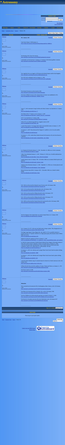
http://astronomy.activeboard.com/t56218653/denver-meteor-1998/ (35, 271)
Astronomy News (9, 30)
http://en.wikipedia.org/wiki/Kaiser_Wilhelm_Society (32, 96)
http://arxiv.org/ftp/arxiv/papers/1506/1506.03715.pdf (32, 229)
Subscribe (59, 319)
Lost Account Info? (58, 24)
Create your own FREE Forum (28, 328)
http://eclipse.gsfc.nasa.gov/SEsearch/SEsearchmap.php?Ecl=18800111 (36, 43)
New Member (60, 23)
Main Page (5, 27)
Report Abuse (32, 329)
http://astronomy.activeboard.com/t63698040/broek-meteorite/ (34, 300)
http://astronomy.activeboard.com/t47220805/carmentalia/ (33, 61)
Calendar (46, 27)
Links (19, 27)
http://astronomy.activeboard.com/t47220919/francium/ (33, 92)
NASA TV (25, 27)
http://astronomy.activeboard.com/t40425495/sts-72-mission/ (34, 119)
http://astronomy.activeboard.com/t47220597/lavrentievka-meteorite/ (36, 288)
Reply (60, 33)
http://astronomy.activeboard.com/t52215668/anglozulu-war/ (34, 74)
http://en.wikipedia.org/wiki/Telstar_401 (29, 123)
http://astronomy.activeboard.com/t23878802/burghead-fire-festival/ (35, 57)
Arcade (52, 27)
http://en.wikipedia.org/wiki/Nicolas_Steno (30, 172)
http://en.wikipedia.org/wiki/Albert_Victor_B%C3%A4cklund (34, 157)
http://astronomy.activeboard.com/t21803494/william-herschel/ (34, 267)
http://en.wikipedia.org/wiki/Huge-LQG (29, 236)
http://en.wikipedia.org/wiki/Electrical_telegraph (31, 216)
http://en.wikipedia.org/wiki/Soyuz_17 (29, 111)
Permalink (50, 37)
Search (12, 27)
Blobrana (4, 36)
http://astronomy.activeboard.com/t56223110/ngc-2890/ (33, 202)
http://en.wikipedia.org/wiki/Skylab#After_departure (32, 127)
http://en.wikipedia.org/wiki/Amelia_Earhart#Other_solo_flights (35, 138)
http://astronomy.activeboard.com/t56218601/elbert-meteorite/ (34, 292)
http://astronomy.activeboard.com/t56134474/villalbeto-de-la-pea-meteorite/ (37, 296)
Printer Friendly (58, 37)
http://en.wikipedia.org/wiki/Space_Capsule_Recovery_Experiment (35, 115)
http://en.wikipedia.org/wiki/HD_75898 (29, 252)
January (16, 30)
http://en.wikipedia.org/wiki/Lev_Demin (29, 151)
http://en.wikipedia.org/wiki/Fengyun (29, 132)
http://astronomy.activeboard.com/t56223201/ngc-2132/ (33, 190)
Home (3, 30)
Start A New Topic (53, 33)
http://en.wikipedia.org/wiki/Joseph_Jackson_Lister (32, 162)
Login (60, 20)
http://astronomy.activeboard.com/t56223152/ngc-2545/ (33, 194)
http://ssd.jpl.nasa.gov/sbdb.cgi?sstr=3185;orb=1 (31, 263)
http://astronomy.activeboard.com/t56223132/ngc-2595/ (33, 198)
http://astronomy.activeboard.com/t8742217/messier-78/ (33, 186)
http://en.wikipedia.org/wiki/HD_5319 (29, 258)
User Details (32, 27)
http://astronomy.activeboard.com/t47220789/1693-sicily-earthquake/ (36, 78)
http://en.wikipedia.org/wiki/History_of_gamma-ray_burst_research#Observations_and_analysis (41, 240)
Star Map (39, 27)
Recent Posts (59, 27)
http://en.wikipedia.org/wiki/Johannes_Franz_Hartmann (33, 167)
